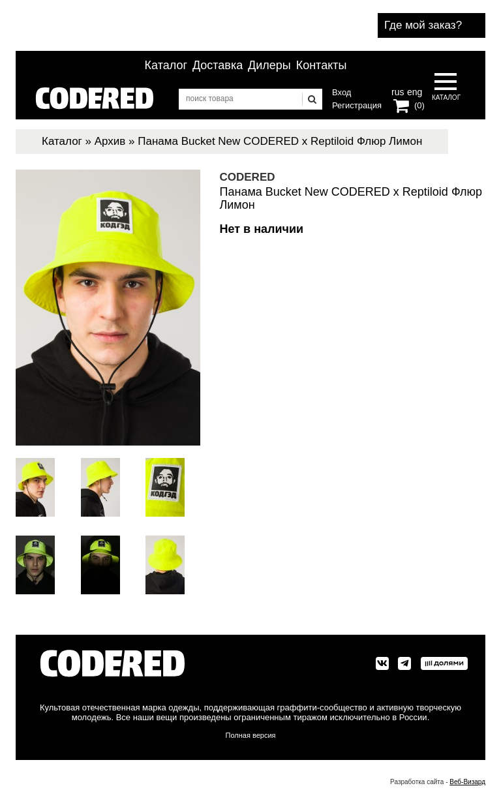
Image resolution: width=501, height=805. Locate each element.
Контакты (321, 65)
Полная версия (251, 735)
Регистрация (357, 105)
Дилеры (269, 65)
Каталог (166, 65)
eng (413, 91)
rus (397, 91)
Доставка (217, 65)
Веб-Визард (467, 781)
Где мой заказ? (423, 25)
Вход (341, 92)
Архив (110, 141)
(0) (419, 105)
